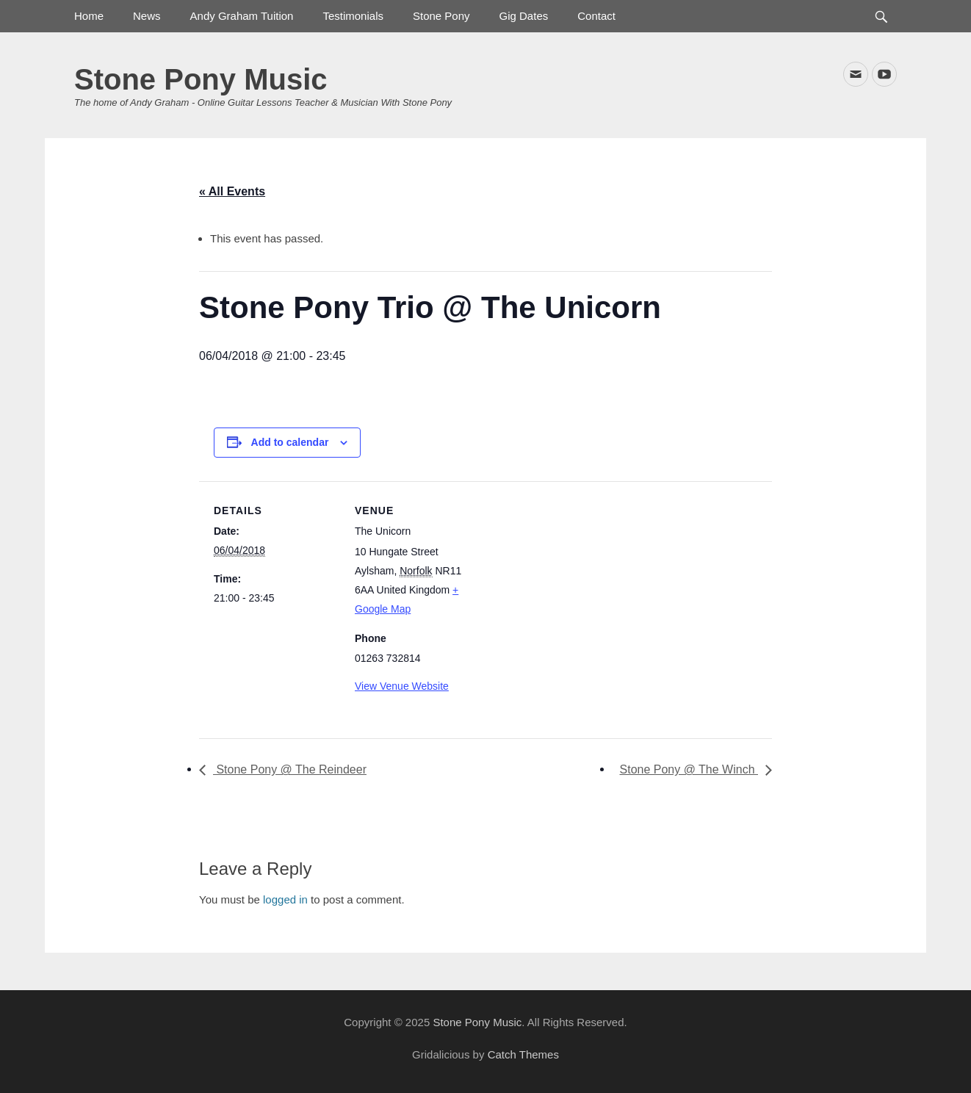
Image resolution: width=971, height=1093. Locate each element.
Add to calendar (290, 442)
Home (89, 16)
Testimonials (352, 16)
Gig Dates (524, 16)
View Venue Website (402, 686)
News (147, 16)
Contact (596, 16)
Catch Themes (523, 1054)
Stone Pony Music (201, 79)
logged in (285, 899)
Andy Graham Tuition (242, 16)
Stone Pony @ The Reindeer (290, 769)
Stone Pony (441, 16)
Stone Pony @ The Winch (689, 769)
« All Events (232, 191)
